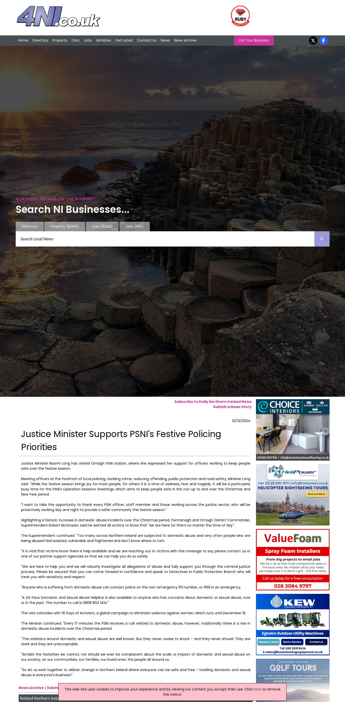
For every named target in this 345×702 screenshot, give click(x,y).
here (257, 689)
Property (60, 40)
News (165, 40)
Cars (75, 40)
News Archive (185, 40)
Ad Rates (103, 40)
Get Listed (124, 40)
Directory (40, 40)
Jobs (88, 40)
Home (23, 40)
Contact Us (146, 40)
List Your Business (254, 40)
